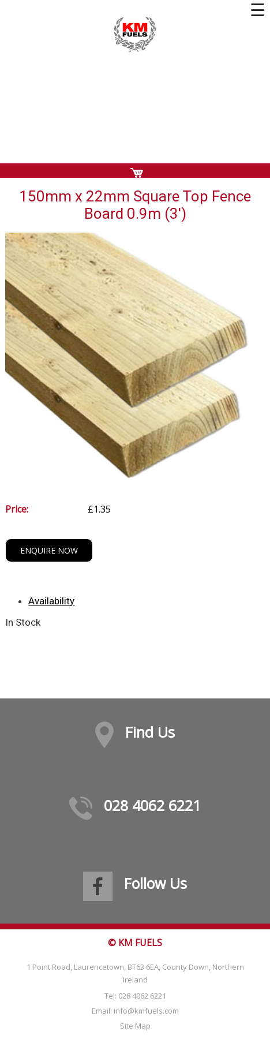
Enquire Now (49, 550)
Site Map (135, 1026)
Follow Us (155, 883)
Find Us (150, 732)
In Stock (22, 622)
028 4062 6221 (152, 805)
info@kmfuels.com (146, 1011)
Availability (51, 601)
